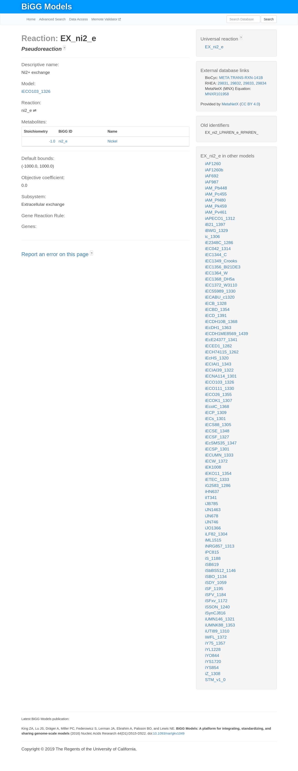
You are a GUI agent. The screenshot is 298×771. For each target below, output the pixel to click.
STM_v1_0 (215, 679)
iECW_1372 (216, 461)
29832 (235, 83)
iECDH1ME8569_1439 (226, 333)
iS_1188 (213, 558)
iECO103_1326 (36, 91)
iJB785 (211, 503)
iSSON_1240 (217, 607)
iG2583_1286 (218, 485)
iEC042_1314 (218, 248)
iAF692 (212, 176)
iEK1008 (213, 467)
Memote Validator (104, 19)
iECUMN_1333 (219, 455)
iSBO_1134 (216, 576)
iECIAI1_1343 (218, 364)
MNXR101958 (217, 94)
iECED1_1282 (218, 346)
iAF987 (212, 182)
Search (269, 19)
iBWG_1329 (216, 230)
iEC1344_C (216, 254)
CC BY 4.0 (250, 104)
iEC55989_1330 (220, 291)
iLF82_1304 (216, 534)
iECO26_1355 (218, 394)
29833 (248, 83)
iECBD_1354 (217, 309)
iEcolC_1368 (217, 406)
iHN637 (212, 491)
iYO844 (212, 655)
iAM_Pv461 (216, 212)
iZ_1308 (213, 673)
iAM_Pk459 (216, 206)
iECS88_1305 (218, 424)
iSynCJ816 (215, 613)
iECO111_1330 (219, 388)
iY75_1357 (215, 643)
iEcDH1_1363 (218, 327)
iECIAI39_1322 (219, 370)
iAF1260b (214, 170)
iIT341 (211, 497)
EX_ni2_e (214, 47)
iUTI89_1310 (217, 631)
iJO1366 (213, 528)
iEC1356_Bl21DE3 (222, 267)
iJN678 (211, 516)
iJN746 (211, 522)
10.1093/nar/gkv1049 (168, 733)
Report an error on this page (55, 254)
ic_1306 (212, 236)
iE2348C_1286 (219, 242)
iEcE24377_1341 (221, 339)
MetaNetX (230, 104)
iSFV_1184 (215, 594)
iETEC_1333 (217, 479)
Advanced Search (52, 19)
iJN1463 (213, 509)
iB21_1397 (215, 224)
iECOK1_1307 (218, 400)
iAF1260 (213, 163)
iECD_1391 (216, 315)
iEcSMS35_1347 (221, 443)
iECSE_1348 (217, 431)
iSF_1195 (214, 588)
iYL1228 (213, 649)
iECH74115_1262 (222, 352)
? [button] (64, 48)
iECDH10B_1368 (221, 321)
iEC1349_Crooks (221, 261)
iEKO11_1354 (218, 473)
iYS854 (212, 667)
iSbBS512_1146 (220, 570)
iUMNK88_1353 (220, 625)
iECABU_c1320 (220, 297)
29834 (261, 83)
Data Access (78, 19)
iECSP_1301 (217, 449)
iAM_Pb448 (216, 188)
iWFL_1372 (216, 637)
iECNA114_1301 (221, 376)
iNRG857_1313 (219, 546)
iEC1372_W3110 (221, 285)
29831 (223, 83)
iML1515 (213, 540)
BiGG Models (46, 6)
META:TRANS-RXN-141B (241, 78)
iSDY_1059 (216, 582)
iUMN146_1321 (220, 619)
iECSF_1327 (217, 437)
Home (31, 19)
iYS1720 (213, 661)
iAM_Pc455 (216, 194)
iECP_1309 (216, 412)
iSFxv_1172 (216, 600)
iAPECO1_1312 (220, 218)
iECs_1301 (215, 418)
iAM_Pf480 (215, 200)
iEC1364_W (216, 273)
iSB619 (212, 564)
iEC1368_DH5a (220, 279)
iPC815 (212, 552)
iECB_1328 (216, 303)
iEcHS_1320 (217, 358)
